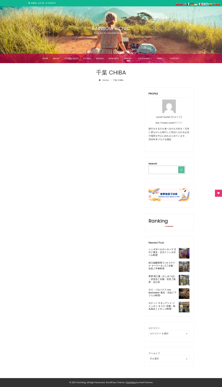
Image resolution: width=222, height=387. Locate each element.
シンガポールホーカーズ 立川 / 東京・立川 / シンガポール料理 (162, 252)
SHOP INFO (114, 58)
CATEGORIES (144, 58)
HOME (45, 58)
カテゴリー (154, 328)
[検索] (181, 169)
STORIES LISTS (71, 58)
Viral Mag (131, 382)
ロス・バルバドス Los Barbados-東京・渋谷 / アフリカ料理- (162, 292)
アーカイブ (154, 353)
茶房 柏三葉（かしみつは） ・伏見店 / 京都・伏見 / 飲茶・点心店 (162, 279)
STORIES (87, 58)
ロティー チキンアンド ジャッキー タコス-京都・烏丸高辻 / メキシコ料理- (162, 306)
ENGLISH (99, 58)
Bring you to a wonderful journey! (111, 32)
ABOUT (56, 58)
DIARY (160, 58)
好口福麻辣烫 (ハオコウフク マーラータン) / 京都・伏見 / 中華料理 (162, 265)
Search (153, 163)
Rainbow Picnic (111, 28)
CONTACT (175, 58)
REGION (127, 58)
